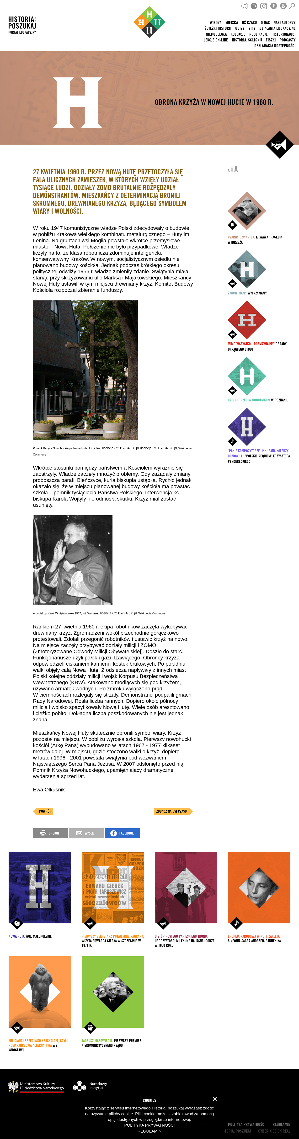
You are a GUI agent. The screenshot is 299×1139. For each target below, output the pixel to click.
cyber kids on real (274, 1131)
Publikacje (258, 34)
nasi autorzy (285, 23)
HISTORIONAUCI (284, 34)
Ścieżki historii (218, 28)
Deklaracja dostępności (275, 46)
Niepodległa (216, 34)
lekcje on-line (216, 40)
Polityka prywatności (247, 1125)
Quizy (240, 28)
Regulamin (281, 1125)
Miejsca (231, 23)
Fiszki (271, 40)
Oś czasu (249, 23)
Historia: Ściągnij (247, 40)
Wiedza (216, 23)
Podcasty (288, 40)
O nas (265, 23)
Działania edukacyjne (277, 28)
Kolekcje (238, 34)
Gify (252, 28)
